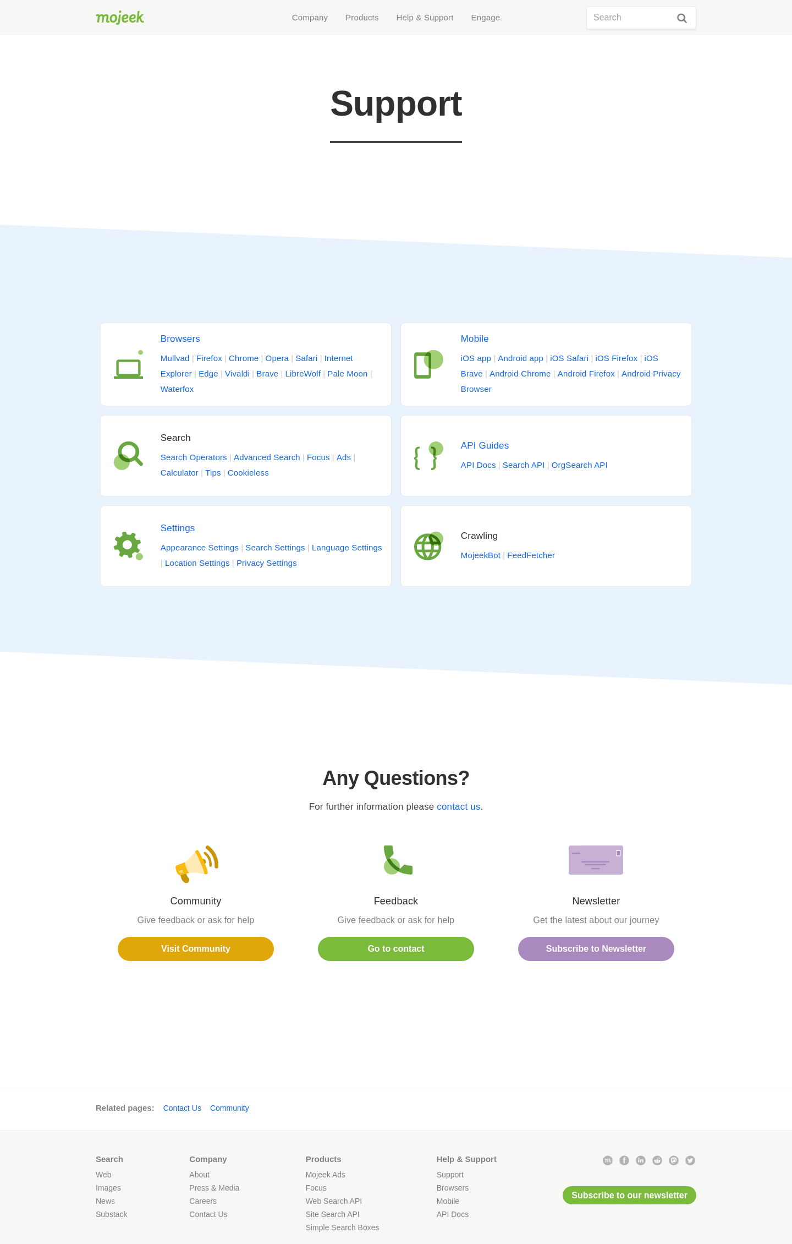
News (105, 1201)
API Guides (485, 445)
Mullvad (175, 358)
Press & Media (214, 1187)
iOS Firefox (616, 358)
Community (229, 1108)
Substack (112, 1214)
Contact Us (182, 1108)
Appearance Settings (200, 547)
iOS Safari (569, 358)
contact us (458, 806)
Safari (306, 358)
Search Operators (194, 457)
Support (450, 1174)
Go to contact (395, 948)
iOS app (476, 358)
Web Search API (334, 1201)
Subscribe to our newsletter (629, 1195)
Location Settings (197, 563)
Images (108, 1187)
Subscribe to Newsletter (596, 948)
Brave (267, 373)
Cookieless (248, 472)
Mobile (475, 339)
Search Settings (275, 547)
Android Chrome (520, 373)
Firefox (209, 358)
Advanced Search (267, 457)
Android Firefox (586, 373)
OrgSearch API (580, 465)
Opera (277, 358)
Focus (318, 457)
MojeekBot (481, 555)
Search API (524, 465)
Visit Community (195, 948)
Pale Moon (347, 373)
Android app (520, 358)
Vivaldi (237, 373)
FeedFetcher (531, 555)
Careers (203, 1201)
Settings (178, 528)
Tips (213, 472)
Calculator (180, 472)
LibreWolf (303, 373)
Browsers (180, 339)
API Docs (478, 465)
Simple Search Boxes (343, 1227)
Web (104, 1174)
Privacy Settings (267, 563)
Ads (344, 457)
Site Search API (333, 1214)
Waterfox (177, 389)
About (199, 1174)
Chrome (243, 358)
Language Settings (347, 547)
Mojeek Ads (325, 1174)
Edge (208, 373)
